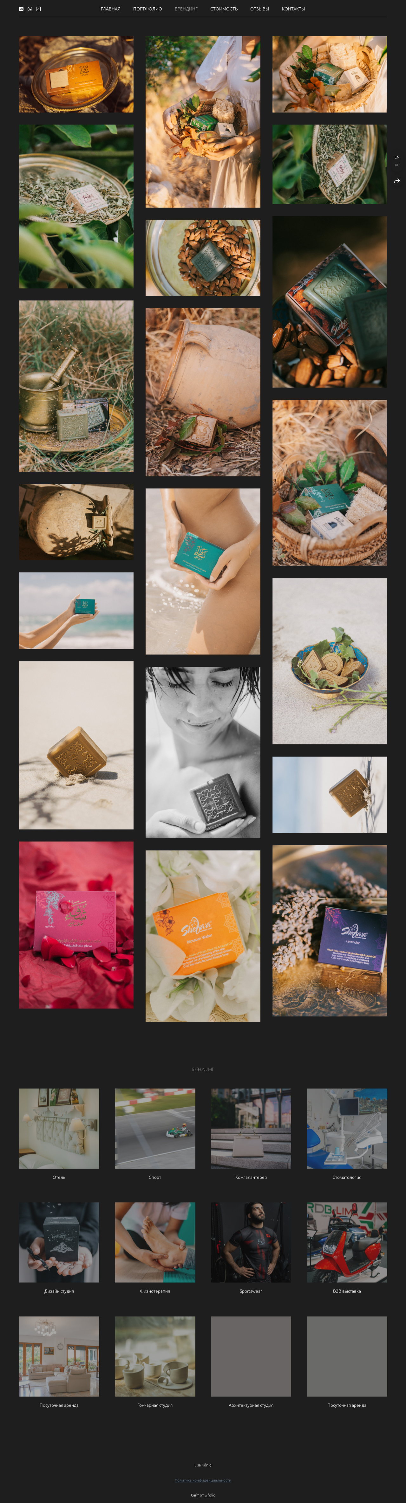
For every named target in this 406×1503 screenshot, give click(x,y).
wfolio (210, 1499)
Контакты (293, 8)
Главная (111, 8)
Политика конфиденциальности (203, 1484)
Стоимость (224, 8)
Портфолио (147, 8)
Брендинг (186, 8)
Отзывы (259, 8)
